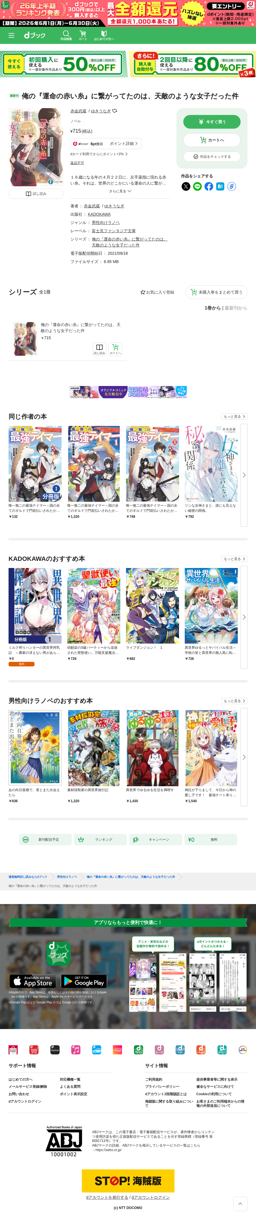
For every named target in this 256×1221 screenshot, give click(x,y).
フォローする (115, 111)
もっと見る (232, 417)
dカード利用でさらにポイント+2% (97, 154)
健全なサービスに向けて (215, 1087)
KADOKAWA (99, 214)
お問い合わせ (19, 1094)
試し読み (39, 194)
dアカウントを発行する (107, 1197)
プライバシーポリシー (162, 1087)
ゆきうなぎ (101, 111)
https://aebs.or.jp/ (108, 1150)
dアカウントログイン (25, 1101)
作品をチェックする (215, 157)
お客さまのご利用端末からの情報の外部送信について (220, 1103)
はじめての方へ (20, 1079)
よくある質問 (70, 1087)
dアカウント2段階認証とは (166, 1094)
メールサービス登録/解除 (28, 1087)
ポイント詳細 (122, 143)
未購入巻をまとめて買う (221, 292)
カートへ (216, 140)
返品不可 (77, 163)
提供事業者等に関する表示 (216, 1079)
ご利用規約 (153, 1079)
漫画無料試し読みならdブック (28, 877)
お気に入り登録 (160, 292)
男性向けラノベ (106, 222)
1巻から (213, 308)
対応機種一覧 (70, 1079)
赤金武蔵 (78, 111)
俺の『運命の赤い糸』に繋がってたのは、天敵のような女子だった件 (81, 327)
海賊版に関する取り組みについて (169, 1103)
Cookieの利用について (214, 1094)
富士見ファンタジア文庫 (114, 231)
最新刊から (236, 308)
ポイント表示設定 (73, 1094)
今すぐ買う (216, 122)
